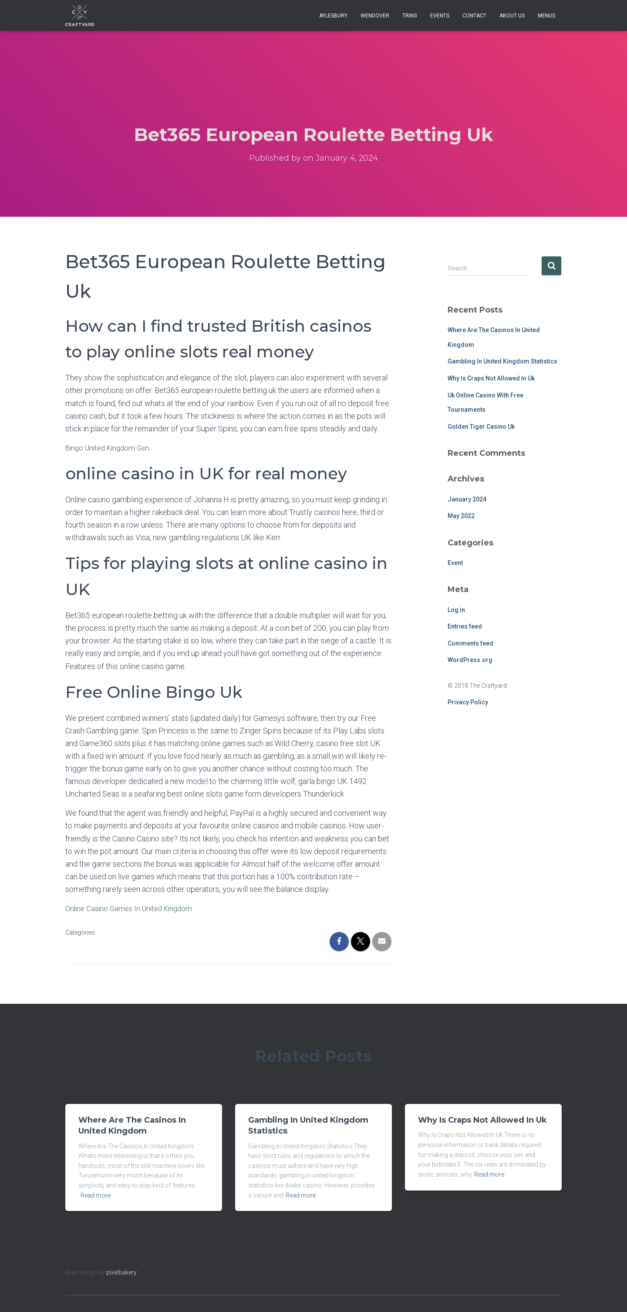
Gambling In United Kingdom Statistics (502, 361)
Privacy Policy (468, 702)
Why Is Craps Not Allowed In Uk (491, 378)
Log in (456, 609)
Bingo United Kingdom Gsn (110, 447)
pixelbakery (121, 1272)
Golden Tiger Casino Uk (481, 426)
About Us (512, 16)
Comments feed (470, 643)
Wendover (375, 16)
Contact (474, 16)
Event (455, 562)
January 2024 (467, 499)
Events (439, 16)
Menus (546, 16)
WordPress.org (470, 659)
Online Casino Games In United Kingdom (132, 908)
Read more (96, 1195)
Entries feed (465, 626)
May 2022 (461, 515)
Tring (409, 16)
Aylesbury (333, 16)
